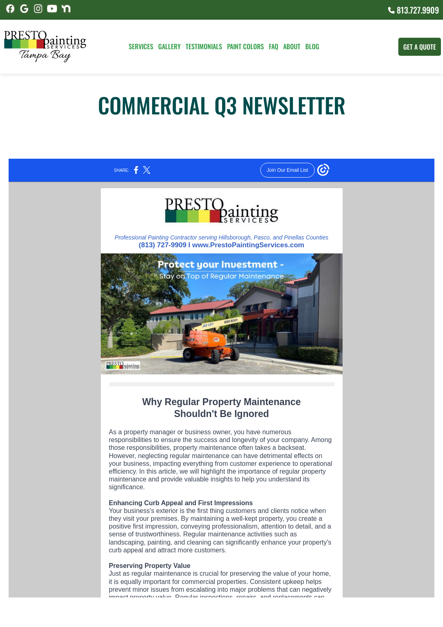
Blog (312, 46)
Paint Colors (245, 46)
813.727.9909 (413, 10)
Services (141, 46)
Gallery (169, 46)
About (291, 46)
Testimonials (204, 46)
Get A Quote (419, 47)
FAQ (273, 46)
